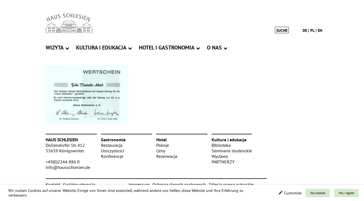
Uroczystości (112, 150)
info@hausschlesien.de (68, 167)
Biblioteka (221, 145)
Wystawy (220, 156)
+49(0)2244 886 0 (63, 162)
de (305, 30)
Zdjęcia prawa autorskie (231, 184)
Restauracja (112, 145)
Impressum (139, 184)
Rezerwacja (166, 156)
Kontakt (53, 184)
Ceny (160, 150)
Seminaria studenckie (232, 150)
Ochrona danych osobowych (179, 184)
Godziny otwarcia (79, 184)
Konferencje (112, 156)
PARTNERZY (223, 162)
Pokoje (162, 145)
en (320, 30)
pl (312, 30)
